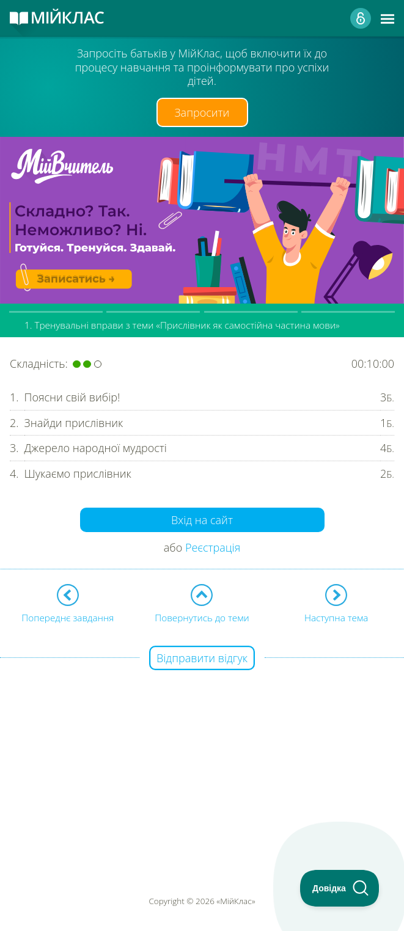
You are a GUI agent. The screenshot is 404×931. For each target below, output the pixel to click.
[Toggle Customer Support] (340, 888)
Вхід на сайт (202, 520)
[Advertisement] (202, 744)
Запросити (202, 112)
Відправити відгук (202, 658)
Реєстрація (212, 547)
